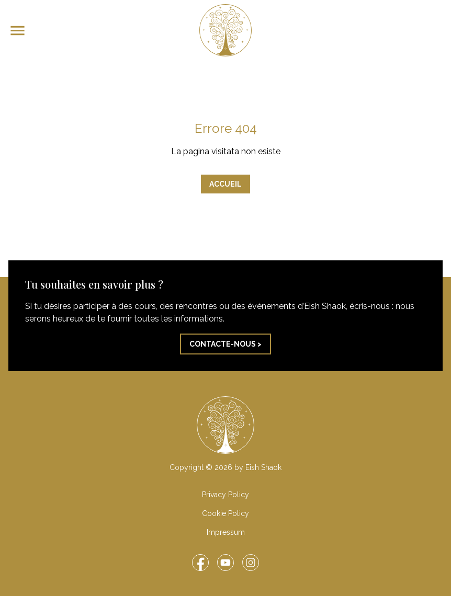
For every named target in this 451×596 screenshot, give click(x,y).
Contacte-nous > (225, 344)
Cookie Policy (225, 513)
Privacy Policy (225, 494)
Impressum (226, 532)
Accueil (225, 184)
